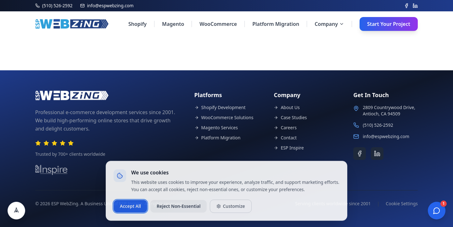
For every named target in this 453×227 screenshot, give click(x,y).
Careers (285, 128)
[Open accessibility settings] (16, 210)
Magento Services (216, 128)
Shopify (137, 23)
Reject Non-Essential (178, 209)
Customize (230, 209)
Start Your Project (388, 23)
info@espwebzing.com (386, 136)
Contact (285, 138)
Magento (173, 23)
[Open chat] (436, 210)
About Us (286, 107)
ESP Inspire (289, 148)
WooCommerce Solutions (224, 117)
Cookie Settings (402, 204)
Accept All (130, 209)
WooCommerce (218, 23)
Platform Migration (275, 23)
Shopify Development (220, 107)
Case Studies (290, 117)
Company (329, 23)
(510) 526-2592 (378, 125)
